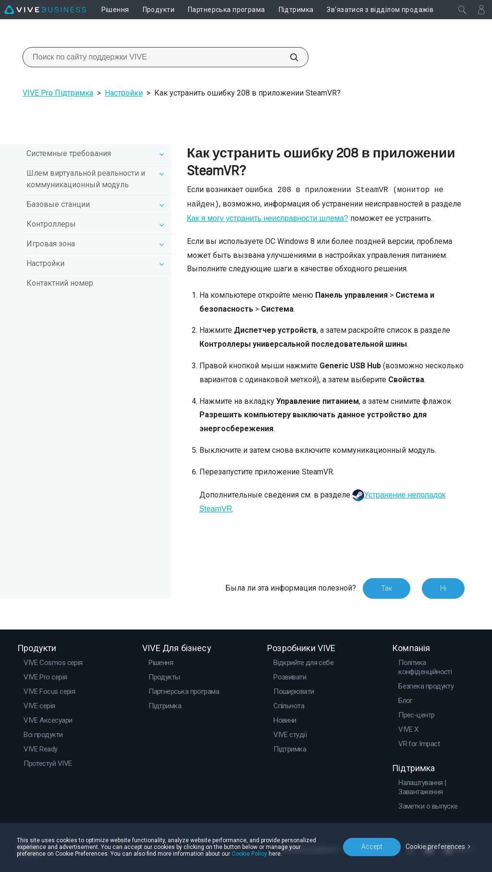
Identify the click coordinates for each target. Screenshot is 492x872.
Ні (443, 588)
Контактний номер (59, 283)
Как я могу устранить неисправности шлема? (267, 218)
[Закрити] (462, 9)
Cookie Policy (249, 853)
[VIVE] (45, 9)
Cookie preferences (435, 846)
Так (386, 588)
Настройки (124, 92)
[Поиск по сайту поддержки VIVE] (288, 57)
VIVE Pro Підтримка (58, 92)
